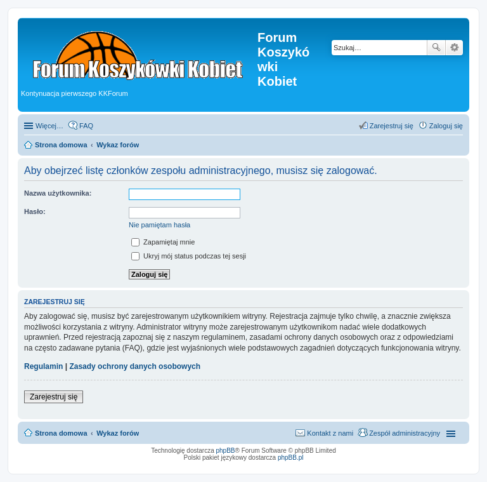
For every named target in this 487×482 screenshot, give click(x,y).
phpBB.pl (291, 457)
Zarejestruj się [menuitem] (391, 126)
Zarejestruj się (53, 396)
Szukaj (436, 47)
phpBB (225, 450)
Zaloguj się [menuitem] (446, 126)
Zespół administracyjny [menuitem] (404, 433)
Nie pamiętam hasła (159, 225)
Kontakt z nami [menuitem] (330, 433)
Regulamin (43, 366)
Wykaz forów (117, 433)
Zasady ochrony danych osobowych (134, 366)
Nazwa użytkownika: (57, 193)
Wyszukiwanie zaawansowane (454, 47)
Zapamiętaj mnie (163, 242)
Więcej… (49, 126)
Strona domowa (61, 433)
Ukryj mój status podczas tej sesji (188, 256)
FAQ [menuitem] (86, 126)
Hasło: (35, 211)
